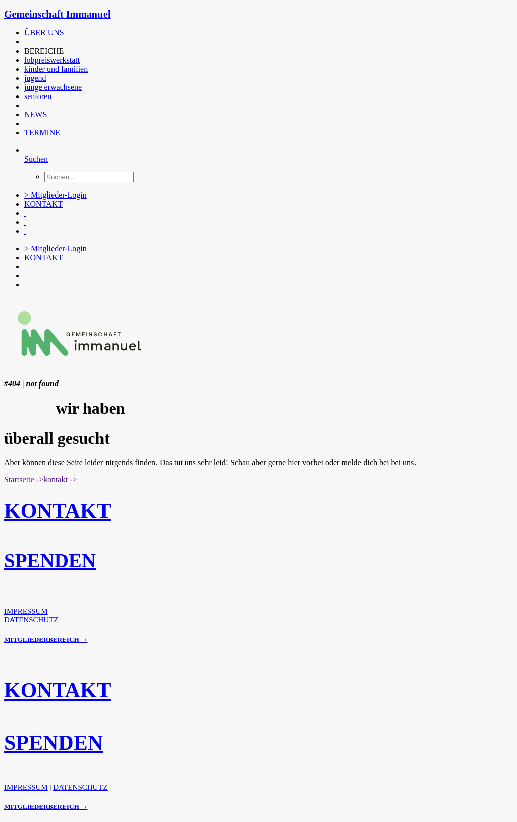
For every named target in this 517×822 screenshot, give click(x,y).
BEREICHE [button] (44, 50)
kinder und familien (56, 69)
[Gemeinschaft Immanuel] (258, 14)
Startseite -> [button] (23, 479)
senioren (37, 96)
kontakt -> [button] (60, 479)
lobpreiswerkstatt (52, 60)
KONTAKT (43, 204)
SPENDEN (50, 560)
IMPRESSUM (26, 611)
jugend (35, 78)
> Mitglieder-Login (55, 194)
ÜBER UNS (44, 32)
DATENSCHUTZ (31, 620)
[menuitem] (228, 32)
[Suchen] (36, 159)
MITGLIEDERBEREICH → (45, 639)
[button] (25, 41)
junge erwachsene (53, 87)
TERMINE (42, 132)
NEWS (35, 114)
